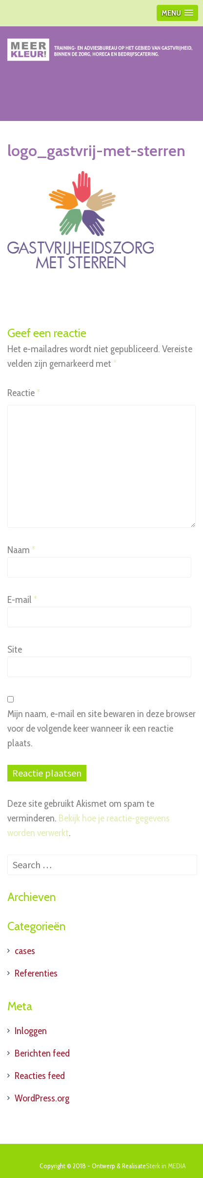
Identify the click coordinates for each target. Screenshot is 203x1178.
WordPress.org (42, 1098)
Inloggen (31, 1031)
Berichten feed (42, 1053)
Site (14, 649)
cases (25, 951)
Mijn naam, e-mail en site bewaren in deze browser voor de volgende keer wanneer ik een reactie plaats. (101, 728)
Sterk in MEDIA (166, 1165)
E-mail (22, 599)
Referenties (36, 973)
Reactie (23, 393)
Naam (21, 550)
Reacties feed (40, 1075)
